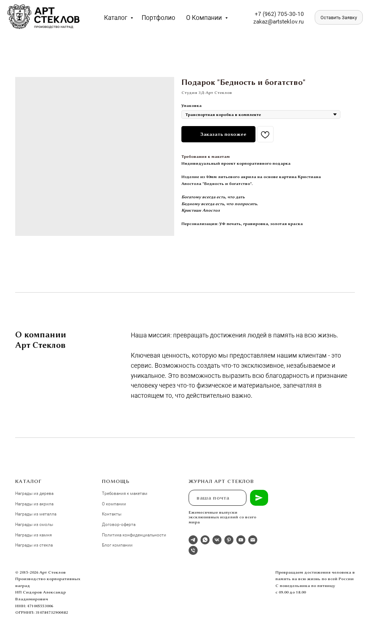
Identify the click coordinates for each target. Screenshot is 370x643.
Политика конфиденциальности (134, 535)
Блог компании (117, 545)
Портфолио (158, 17)
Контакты (111, 514)
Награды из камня (33, 535)
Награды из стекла (34, 545)
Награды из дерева (34, 493)
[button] (339, 17)
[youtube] (240, 539)
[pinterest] (228, 539)
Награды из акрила (34, 503)
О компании (204, 17)
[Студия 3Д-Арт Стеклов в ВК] (216, 539)
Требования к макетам (205, 156)
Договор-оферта (118, 524)
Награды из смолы (34, 524)
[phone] (193, 550)
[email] (252, 539)
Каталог (116, 17)
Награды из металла (35, 514)
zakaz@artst (268, 21)
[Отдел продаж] (193, 539)
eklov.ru (294, 21)
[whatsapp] (205, 539)
